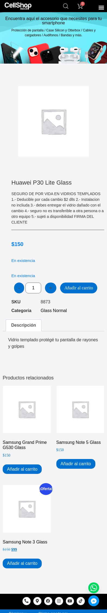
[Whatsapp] (93, 587)
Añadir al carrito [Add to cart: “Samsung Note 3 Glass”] (22, 563)
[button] (101, 7)
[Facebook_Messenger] (93, 600)
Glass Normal (54, 310)
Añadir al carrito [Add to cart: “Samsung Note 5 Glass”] (76, 463)
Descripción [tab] (23, 325)
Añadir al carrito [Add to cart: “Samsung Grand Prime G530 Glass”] (22, 469)
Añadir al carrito (78, 288)
